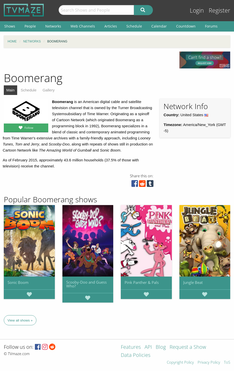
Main (10, 90)
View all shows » (20, 320)
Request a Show (188, 347)
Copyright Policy (180, 362)
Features (131, 347)
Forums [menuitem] (211, 26)
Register (219, 10)
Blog (161, 347)
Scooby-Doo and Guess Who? (86, 284)
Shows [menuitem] (9, 26)
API (148, 347)
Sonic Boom (18, 282)
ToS (227, 362)
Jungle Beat (193, 282)
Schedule (29, 90)
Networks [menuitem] (53, 26)
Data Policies (135, 355)
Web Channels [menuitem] (83, 26)
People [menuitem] (30, 26)
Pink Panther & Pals (142, 282)
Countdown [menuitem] (186, 26)
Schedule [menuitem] (134, 26)
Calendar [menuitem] (159, 26)
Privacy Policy (209, 362)
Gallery (48, 90)
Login (197, 10)
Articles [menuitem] (110, 26)
